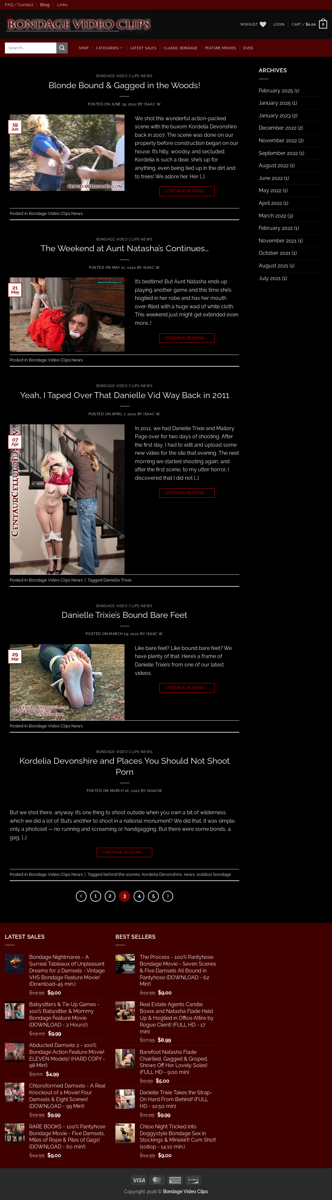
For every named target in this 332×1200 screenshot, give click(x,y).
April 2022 (270, 203)
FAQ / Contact (19, 4)
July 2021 (270, 278)
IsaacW (154, 790)
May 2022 (270, 190)
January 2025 (275, 103)
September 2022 (278, 153)
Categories (109, 48)
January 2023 (275, 115)
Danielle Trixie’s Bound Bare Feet (124, 615)
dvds (248, 48)
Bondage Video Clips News (124, 76)
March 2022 (272, 216)
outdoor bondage (213, 874)
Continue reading (187, 191)
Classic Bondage (180, 48)
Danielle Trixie (117, 580)
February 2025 (276, 91)
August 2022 (274, 165)
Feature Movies (220, 48)
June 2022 (271, 178)
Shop (84, 48)
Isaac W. (152, 104)
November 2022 (278, 140)
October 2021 (274, 253)
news (189, 874)
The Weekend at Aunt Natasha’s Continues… (125, 248)
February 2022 (276, 228)
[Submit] (61, 47)
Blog (45, 4)
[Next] (167, 896)
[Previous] (81, 896)
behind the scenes (121, 874)
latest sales (143, 48)
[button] (278, 24)
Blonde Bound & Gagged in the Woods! (124, 85)
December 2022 (277, 128)
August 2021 (273, 266)
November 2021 (278, 241)
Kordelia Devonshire (162, 874)
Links (62, 4)
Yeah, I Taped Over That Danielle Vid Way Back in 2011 (124, 395)
